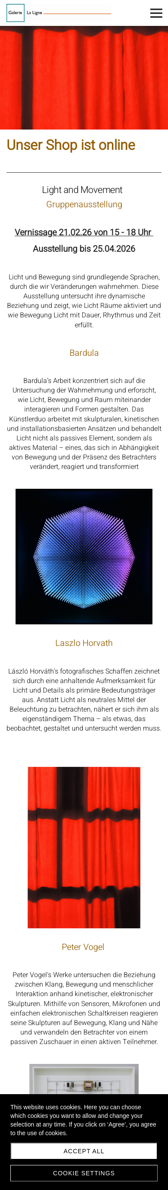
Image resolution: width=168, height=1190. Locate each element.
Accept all (84, 1151)
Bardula (84, 353)
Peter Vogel (84, 947)
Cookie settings (84, 1173)
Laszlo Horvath (84, 643)
